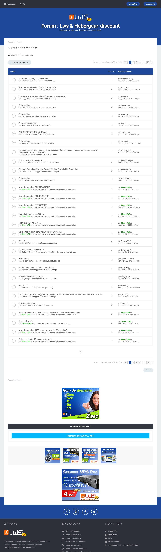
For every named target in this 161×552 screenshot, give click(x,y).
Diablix (24, 288)
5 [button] (142, 62)
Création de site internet (75, 542)
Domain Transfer (26, 321)
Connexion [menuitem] (150, 4)
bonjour (22, 240)
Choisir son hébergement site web (33, 78)
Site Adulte (23, 285)
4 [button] (139, 62)
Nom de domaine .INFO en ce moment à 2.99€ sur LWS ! (43, 330)
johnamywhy (26, 163)
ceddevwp (26, 155)
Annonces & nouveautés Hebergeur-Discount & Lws (56, 189)
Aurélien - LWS (27, 261)
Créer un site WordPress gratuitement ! (35, 339)
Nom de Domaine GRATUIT (31, 223)
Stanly (24, 143)
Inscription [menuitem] (133, 4)
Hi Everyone (24, 258)
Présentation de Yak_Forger (31, 276)
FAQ (110, 538)
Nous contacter (114, 542)
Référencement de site (46, 81)
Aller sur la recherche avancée (21, 55)
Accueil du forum (15, 42)
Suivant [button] (151, 62)
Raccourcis (11, 4)
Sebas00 (25, 107)
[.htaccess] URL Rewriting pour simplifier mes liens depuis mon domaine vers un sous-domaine (60, 294)
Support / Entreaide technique (44, 90)
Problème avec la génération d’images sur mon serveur (43, 96)
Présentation (24, 105)
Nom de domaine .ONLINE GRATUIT (34, 187)
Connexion (112, 531)
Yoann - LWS (27, 324)
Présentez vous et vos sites (45, 107)
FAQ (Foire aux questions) (44, 134)
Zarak (24, 306)
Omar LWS (26, 243)
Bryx (23, 125)
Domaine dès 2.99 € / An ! (80, 435)
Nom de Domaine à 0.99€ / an (32, 214)
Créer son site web (73, 545)
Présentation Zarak (27, 303)
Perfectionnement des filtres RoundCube (36, 267)
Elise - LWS (26, 189)
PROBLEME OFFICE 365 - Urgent (33, 132)
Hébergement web (73, 535)
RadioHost (26, 252)
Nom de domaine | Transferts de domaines (54, 324)
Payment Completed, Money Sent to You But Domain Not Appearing (48, 169)
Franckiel (25, 116)
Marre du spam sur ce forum (31, 249)
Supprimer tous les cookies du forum (123, 545)
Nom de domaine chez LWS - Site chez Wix (37, 87)
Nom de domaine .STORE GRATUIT (34, 196)
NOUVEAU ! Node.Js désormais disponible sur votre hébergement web (49, 312)
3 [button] (136, 62)
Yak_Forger (26, 279)
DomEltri (25, 270)
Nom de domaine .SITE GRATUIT (33, 205)
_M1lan (24, 297)
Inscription (112, 535)
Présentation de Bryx (28, 123)
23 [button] (148, 62)
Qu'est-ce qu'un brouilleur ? (30, 160)
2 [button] (133, 62)
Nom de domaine (72, 531)
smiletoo (25, 134)
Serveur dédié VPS (73, 538)
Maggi (24, 99)
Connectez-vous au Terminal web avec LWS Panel (40, 232)
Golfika (24, 90)
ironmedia (25, 172)
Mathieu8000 (27, 81)
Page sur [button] (125, 62)
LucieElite (25, 180)
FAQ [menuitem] (22, 4)
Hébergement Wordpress (75, 549)
